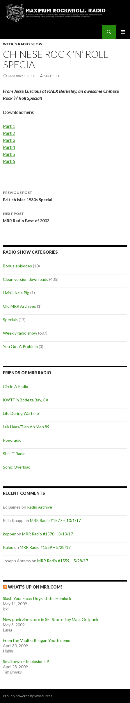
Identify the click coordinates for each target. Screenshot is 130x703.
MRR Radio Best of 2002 (65, 216)
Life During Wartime (21, 413)
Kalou (8, 547)
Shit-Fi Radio (14, 453)
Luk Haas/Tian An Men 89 (26, 426)
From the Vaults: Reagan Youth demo (36, 640)
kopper (9, 533)
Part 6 (9, 161)
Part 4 (9, 147)
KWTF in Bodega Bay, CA (26, 399)
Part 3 (9, 140)
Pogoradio (12, 440)
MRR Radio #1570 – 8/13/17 (47, 533)
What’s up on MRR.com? (35, 586)
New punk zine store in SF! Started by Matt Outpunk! (51, 619)
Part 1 (9, 126)
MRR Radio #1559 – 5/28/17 (45, 547)
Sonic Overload (17, 466)
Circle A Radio (15, 386)
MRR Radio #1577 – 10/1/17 (55, 520)
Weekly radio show (22, 44)
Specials (10, 319)
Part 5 (9, 154)
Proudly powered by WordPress (27, 696)
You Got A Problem (20, 346)
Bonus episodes (17, 265)
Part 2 (9, 133)
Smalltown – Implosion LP (26, 661)
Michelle (52, 76)
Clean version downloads (25, 279)
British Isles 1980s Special (65, 195)
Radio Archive (39, 506)
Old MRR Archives (19, 306)
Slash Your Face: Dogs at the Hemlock (37, 598)
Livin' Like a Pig (16, 292)
